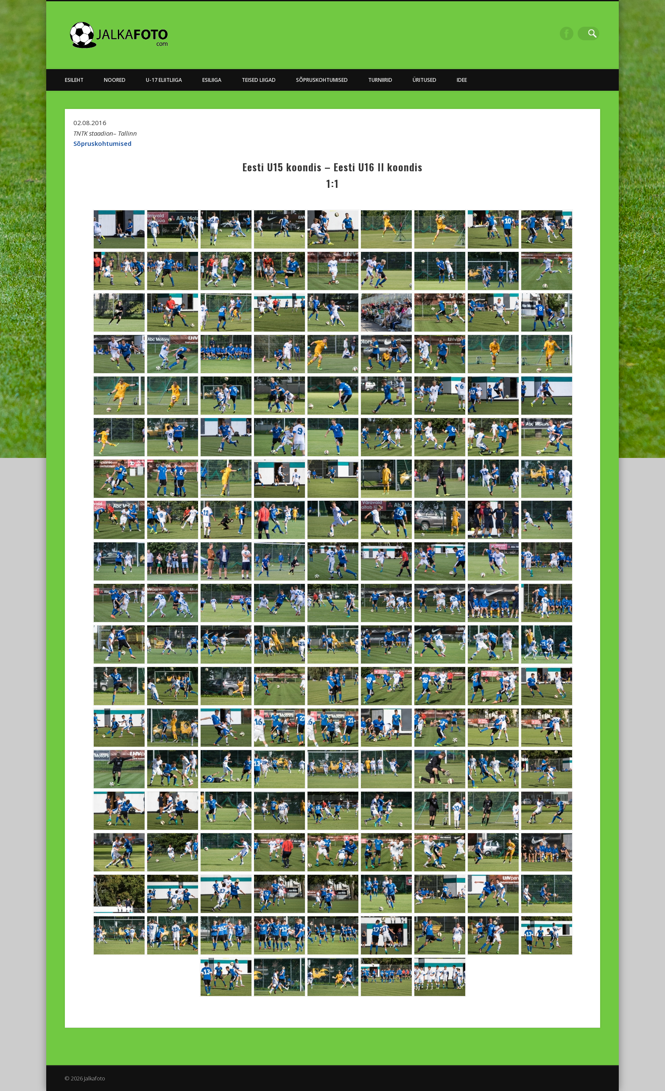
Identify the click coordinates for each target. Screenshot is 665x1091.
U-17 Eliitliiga (164, 80)
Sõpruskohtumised (322, 80)
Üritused (424, 80)
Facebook (575, 33)
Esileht (74, 80)
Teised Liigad (259, 80)
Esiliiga (211, 80)
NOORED (115, 80)
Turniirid (380, 80)
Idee (462, 80)
